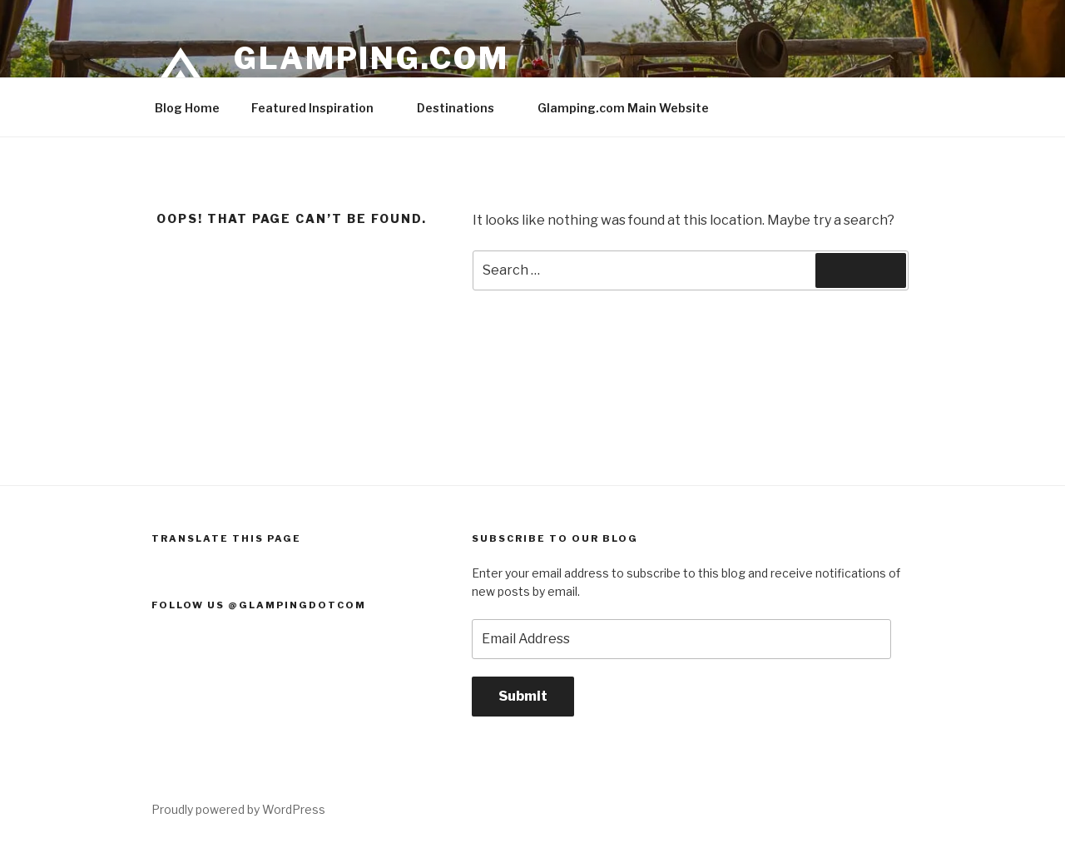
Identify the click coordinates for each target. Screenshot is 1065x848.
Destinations (463, 108)
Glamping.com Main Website (623, 108)
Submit (522, 696)
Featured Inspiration (320, 108)
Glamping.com (371, 58)
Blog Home (187, 108)
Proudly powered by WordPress (238, 809)
